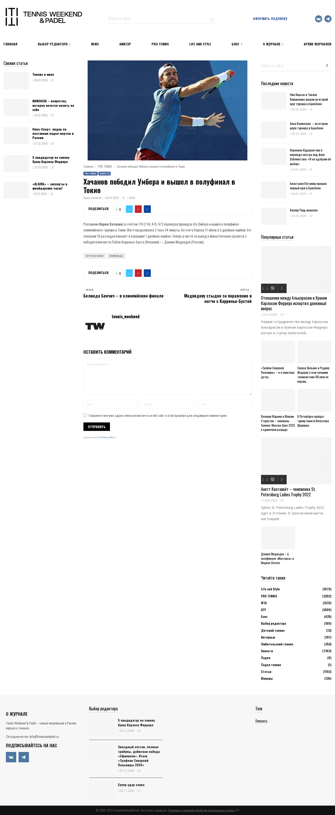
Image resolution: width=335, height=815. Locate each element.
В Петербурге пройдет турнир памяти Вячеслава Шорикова (313, 421)
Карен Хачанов (94, 256)
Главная (10, 43)
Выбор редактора (53, 43)
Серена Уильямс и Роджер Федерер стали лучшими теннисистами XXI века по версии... (313, 374)
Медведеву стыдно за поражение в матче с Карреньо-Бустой (218, 298)
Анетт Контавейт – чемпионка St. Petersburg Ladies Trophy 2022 (288, 491)
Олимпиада (116, 256)
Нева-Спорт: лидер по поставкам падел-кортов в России (53, 133)
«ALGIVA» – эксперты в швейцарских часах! (49, 186)
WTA (264, 602)
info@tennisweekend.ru (44, 736)
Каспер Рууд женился (303, 209)
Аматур (125, 43)
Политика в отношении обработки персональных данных (201, 810)
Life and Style (200, 43)
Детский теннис (273, 630)
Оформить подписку (270, 18)
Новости (104, 173)
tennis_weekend (92, 198)
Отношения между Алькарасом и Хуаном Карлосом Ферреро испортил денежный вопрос (294, 303)
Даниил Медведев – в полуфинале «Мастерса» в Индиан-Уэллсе (277, 558)
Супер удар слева (131, 784)
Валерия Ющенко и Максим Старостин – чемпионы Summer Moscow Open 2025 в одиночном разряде (278, 423)
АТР (263, 609)
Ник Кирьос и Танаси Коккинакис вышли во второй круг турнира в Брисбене (309, 99)
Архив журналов (317, 43)
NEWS (95, 43)
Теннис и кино (43, 74)
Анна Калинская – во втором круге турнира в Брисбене (309, 125)
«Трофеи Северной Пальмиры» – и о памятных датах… (277, 372)
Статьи (266, 671)
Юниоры (267, 678)
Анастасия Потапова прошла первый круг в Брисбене (308, 185)
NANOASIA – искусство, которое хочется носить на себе (53, 105)
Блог (235, 43)
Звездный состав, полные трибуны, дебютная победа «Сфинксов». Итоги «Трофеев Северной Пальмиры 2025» (139, 755)
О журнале (271, 43)
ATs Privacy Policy (106, 437)
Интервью (268, 637)
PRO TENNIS (160, 43)
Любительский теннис (277, 643)
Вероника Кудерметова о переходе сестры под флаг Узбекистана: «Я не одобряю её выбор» (310, 156)
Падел (265, 657)
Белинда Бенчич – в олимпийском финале (123, 296)
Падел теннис (271, 664)
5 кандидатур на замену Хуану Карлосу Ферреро (50, 159)
